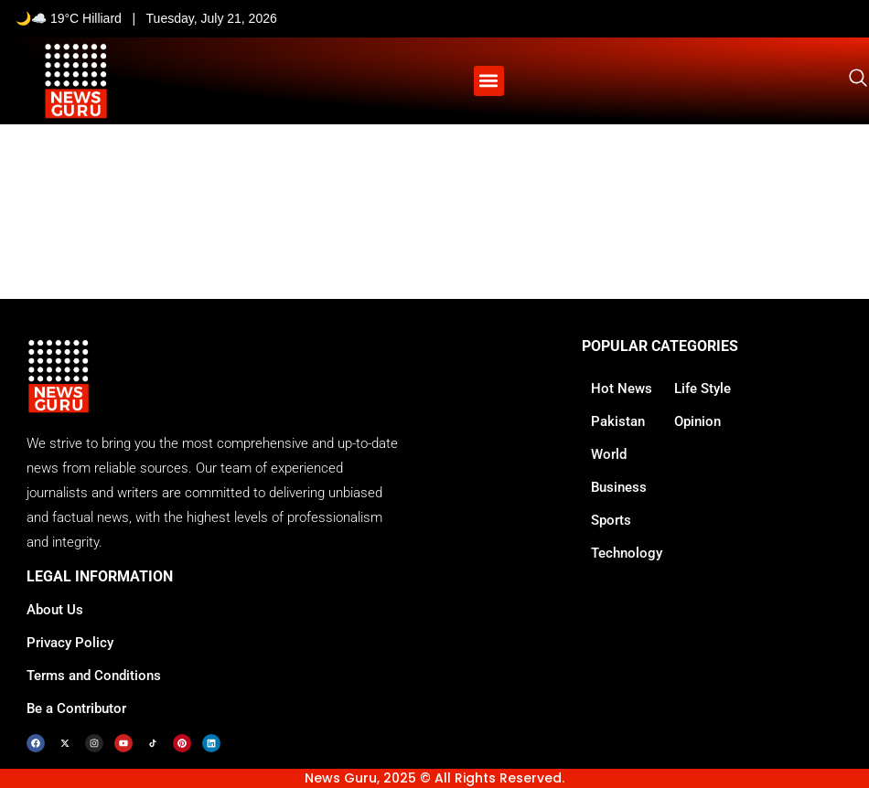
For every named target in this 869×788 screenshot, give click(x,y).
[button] (489, 81)
